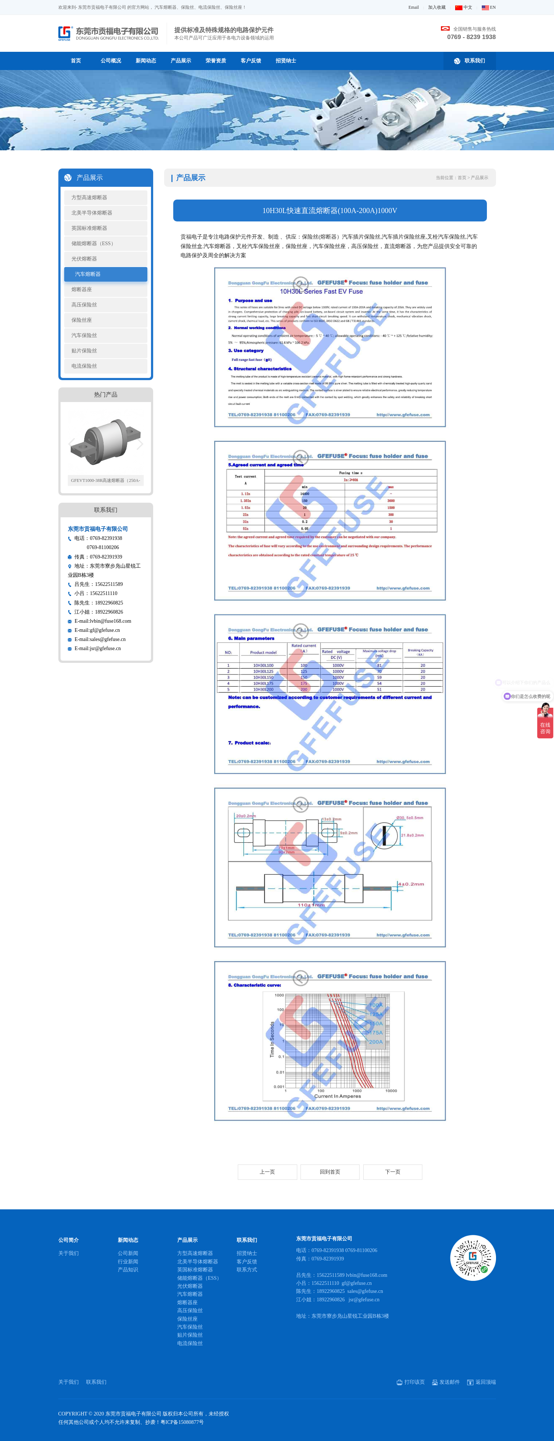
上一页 (267, 1172)
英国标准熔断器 (89, 228)
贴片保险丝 (84, 351)
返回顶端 (481, 1382)
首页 (76, 60)
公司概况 (111, 60)
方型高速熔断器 (89, 197)
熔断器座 (81, 289)
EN (489, 7)
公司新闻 (128, 1253)
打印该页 (411, 1382)
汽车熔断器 (88, 274)
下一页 (392, 1172)
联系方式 (247, 1269)
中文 (463, 7)
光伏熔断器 (84, 259)
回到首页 (330, 1172)
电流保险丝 (84, 366)
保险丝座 (81, 320)
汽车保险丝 (84, 335)
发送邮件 (446, 1382)
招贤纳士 (286, 60)
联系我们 (469, 60)
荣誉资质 (216, 60)
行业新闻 (128, 1261)
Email (413, 7)
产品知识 (128, 1269)
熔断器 (328, 237)
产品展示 (181, 60)
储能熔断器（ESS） (93, 243)
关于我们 (68, 1253)
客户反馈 (251, 60)
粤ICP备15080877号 (182, 1422)
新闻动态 (146, 60)
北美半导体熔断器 (91, 213)
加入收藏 (437, 7)
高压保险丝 (84, 305)
